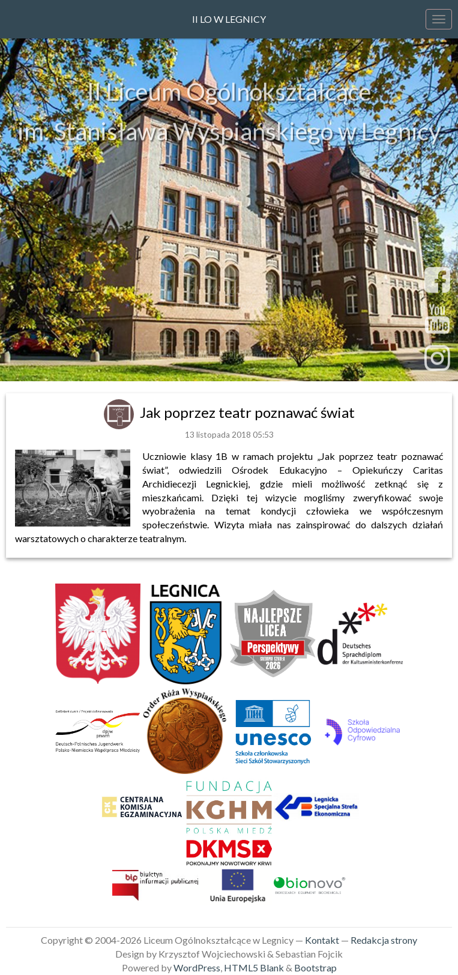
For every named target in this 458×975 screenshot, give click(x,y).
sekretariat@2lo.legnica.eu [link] (229, 356)
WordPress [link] (196, 967)
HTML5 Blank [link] (254, 967)
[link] (120, 412)
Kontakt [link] (322, 940)
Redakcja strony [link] (384, 940)
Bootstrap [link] (315, 967)
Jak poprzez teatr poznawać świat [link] (247, 412)
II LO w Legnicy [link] (229, 19)
